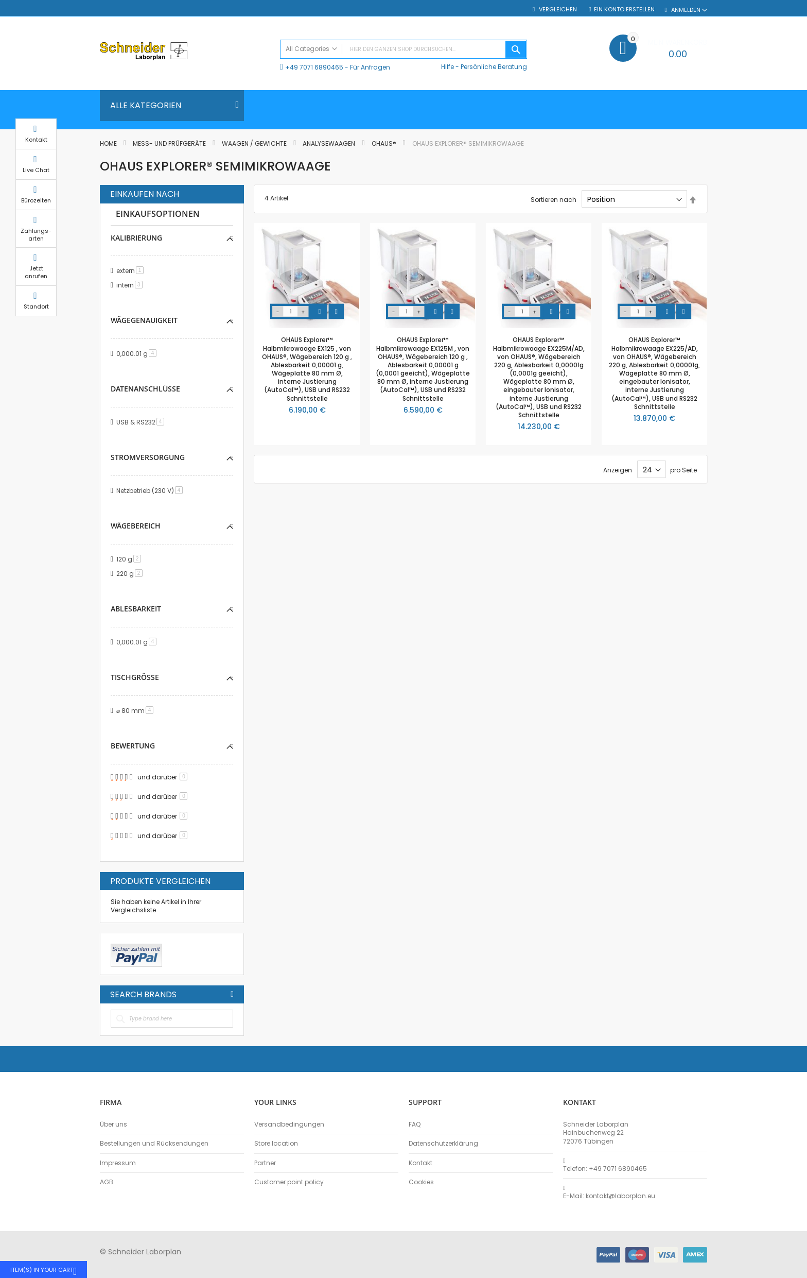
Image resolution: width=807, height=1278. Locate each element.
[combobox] (403, 49)
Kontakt (420, 1163)
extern (131, 270)
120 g (130, 559)
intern (131, 285)
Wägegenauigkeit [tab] (144, 320)
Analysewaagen (330, 143)
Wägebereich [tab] (136, 526)
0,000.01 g (138, 353)
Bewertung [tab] (133, 746)
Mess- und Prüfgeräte (170, 143)
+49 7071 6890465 (314, 67)
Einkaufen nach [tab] (144, 194)
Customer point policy (289, 1182)
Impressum (118, 1163)
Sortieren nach (553, 199)
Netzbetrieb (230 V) (151, 490)
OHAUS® (385, 143)
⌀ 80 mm (136, 710)
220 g (131, 573)
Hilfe (447, 66)
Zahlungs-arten (732, 244)
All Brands (232, 994)
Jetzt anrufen (732, 282)
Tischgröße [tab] (135, 677)
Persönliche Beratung (494, 66)
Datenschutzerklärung (443, 1143)
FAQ (414, 1124)
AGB (106, 1182)
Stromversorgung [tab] (148, 457)
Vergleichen (557, 9)
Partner (265, 1163)
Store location (276, 1143)
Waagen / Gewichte (255, 143)
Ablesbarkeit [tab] (136, 609)
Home (109, 143)
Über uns (113, 1124)
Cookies (421, 1182)
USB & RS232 (142, 422)
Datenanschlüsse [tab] (145, 389)
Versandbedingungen (289, 1124)
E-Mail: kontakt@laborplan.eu (609, 1196)
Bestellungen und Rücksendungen (154, 1143)
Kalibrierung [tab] (136, 238)
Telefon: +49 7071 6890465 (605, 1169)
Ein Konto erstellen (624, 9)
